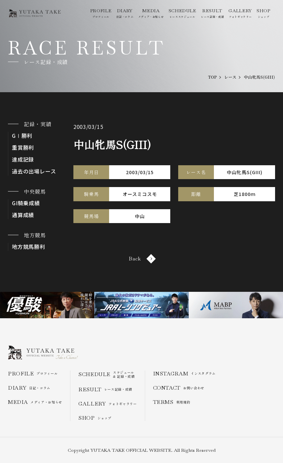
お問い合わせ (178, 388)
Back (141, 258)
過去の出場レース (34, 171)
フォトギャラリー (240, 13)
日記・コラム (125, 13)
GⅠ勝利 (22, 135)
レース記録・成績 (212, 13)
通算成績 (23, 215)
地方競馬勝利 (28, 247)
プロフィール (100, 13)
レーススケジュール (182, 13)
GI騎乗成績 (26, 203)
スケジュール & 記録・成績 (106, 374)
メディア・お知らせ (151, 13)
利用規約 (171, 402)
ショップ (263, 13)
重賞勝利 (23, 147)
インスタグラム (184, 373)
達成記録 (23, 159)
